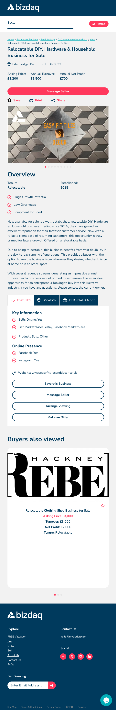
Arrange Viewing (58, 406)
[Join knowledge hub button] (52, 685)
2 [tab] (48, 167)
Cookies (82, 707)
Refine (98, 24)
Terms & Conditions (31, 707)
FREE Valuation (16, 636)
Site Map (11, 707)
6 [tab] (61, 167)
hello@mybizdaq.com (73, 636)
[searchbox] (26, 23)
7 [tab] (64, 167)
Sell (9, 650)
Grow (10, 646)
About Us (13, 655)
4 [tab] (55, 167)
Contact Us (14, 660)
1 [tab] (45, 167)
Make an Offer (58, 417)
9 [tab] (70, 167)
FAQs (10, 664)
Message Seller (58, 91)
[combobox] (40, 24)
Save (16, 100)
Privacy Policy (54, 707)
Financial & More (79, 300)
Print (35, 100)
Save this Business (58, 384)
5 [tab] (58, 167)
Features (21, 300)
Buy (9, 641)
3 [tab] (52, 167)
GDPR (69, 707)
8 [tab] (67, 167)
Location (46, 300)
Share (58, 100)
